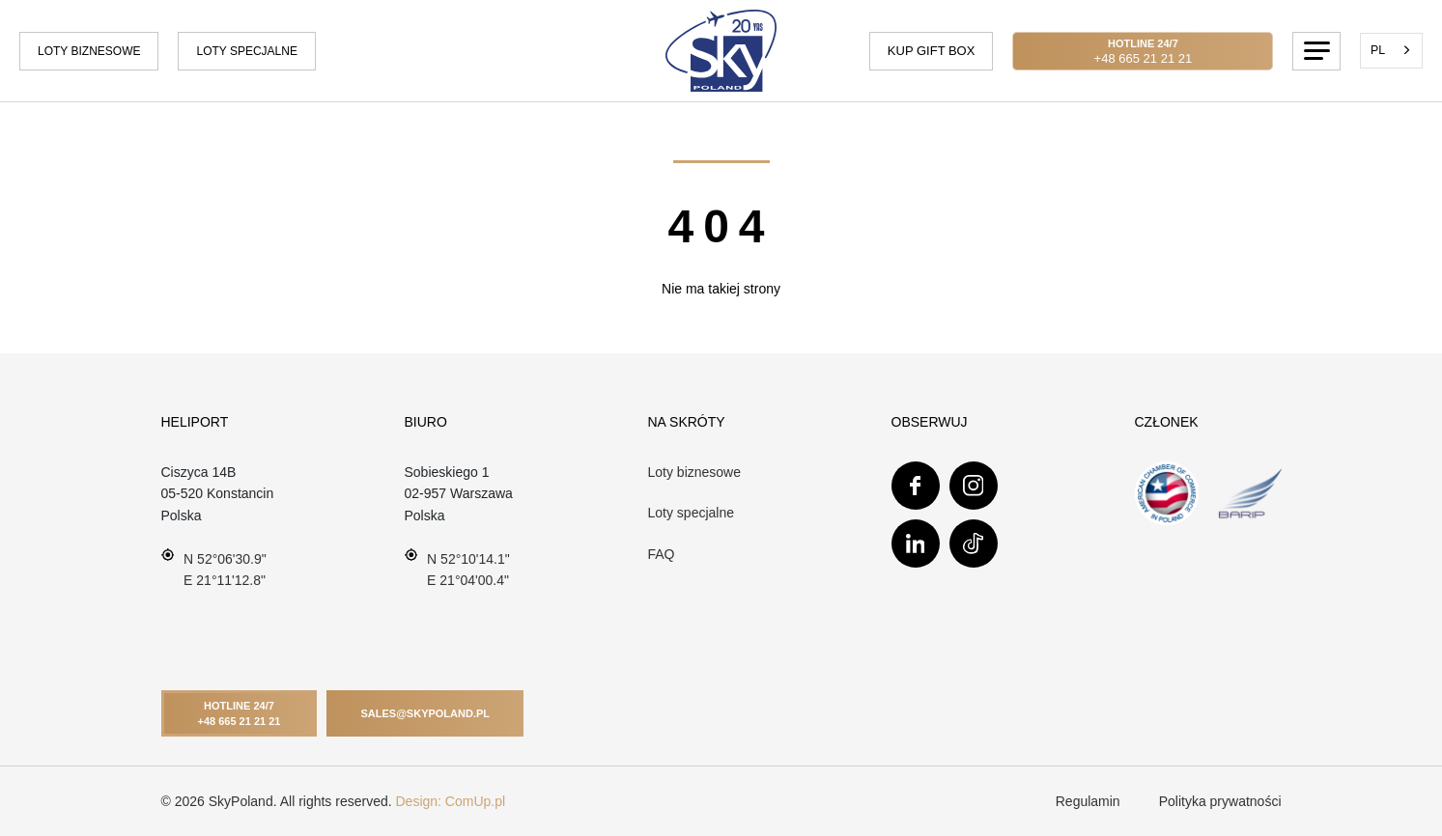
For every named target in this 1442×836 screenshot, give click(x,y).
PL (1378, 50)
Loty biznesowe (89, 51)
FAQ (661, 554)
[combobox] (1391, 50)
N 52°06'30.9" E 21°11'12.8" (214, 568)
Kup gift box (931, 50)
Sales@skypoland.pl (425, 713)
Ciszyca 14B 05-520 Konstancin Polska (217, 493)
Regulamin (1088, 801)
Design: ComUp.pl (451, 801)
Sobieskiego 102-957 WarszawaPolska (459, 493)
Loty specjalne (246, 51)
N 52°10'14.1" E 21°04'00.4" (457, 568)
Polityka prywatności (1220, 801)
